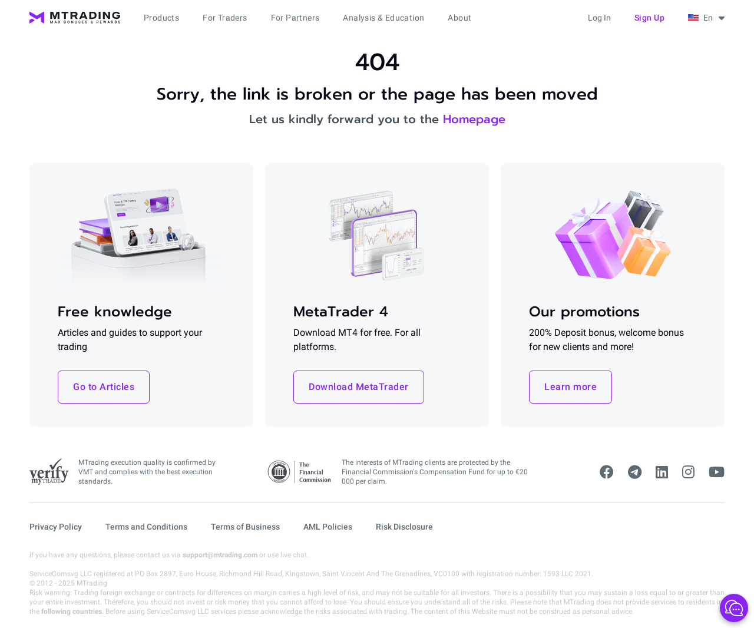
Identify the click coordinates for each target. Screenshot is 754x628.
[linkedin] (662, 472)
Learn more (570, 386)
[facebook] (607, 472)
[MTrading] (74, 17)
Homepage (474, 119)
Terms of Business (245, 526)
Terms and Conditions (146, 526)
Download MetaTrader (359, 386)
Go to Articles (103, 386)
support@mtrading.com (220, 555)
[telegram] (634, 472)
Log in (599, 17)
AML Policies (327, 526)
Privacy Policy (55, 526)
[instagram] (688, 472)
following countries (71, 611)
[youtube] (717, 472)
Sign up (649, 17)
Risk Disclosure (404, 526)
